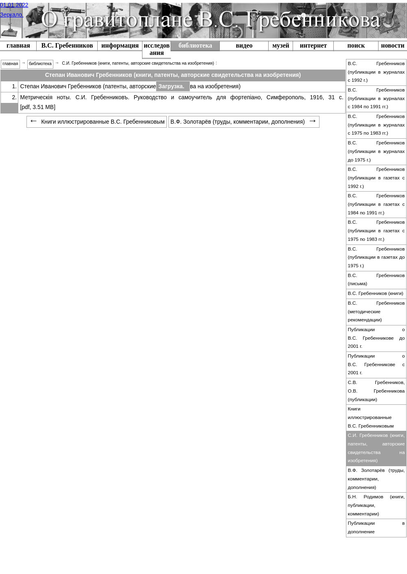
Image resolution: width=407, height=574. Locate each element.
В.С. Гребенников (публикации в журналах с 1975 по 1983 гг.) (376, 124)
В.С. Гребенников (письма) (376, 280)
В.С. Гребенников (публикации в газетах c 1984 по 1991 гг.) (376, 204)
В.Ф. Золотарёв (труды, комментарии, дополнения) (376, 478)
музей (280, 45)
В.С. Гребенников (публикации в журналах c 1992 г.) (376, 72)
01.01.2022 (14, 5)
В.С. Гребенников (67, 45)
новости (393, 45)
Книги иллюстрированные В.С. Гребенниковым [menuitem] (96, 121)
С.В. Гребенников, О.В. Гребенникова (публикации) (376, 391)
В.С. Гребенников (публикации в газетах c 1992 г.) (376, 177)
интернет (313, 45)
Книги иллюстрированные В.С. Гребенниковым (371, 417)
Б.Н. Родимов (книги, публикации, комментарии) (376, 505)
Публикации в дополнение (376, 527)
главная (18, 45)
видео (244, 45)
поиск (356, 45)
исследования (157, 49)
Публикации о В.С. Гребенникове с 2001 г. (376, 364)
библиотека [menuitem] (40, 63)
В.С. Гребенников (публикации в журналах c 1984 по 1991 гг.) (376, 98)
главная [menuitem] (10, 63)
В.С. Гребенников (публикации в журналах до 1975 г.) (376, 151)
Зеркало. (12, 14)
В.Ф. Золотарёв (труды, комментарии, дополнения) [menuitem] (244, 121)
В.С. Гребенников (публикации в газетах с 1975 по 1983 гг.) (376, 230)
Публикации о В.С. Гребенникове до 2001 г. (376, 338)
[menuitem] (67, 46)
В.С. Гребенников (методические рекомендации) (376, 311)
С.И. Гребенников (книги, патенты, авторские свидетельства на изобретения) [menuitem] (138, 63)
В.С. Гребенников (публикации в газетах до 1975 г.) (376, 257)
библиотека (195, 45)
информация (120, 45)
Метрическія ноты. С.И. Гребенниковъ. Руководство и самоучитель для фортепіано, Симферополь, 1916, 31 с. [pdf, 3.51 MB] (181, 102)
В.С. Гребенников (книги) (376, 293)
